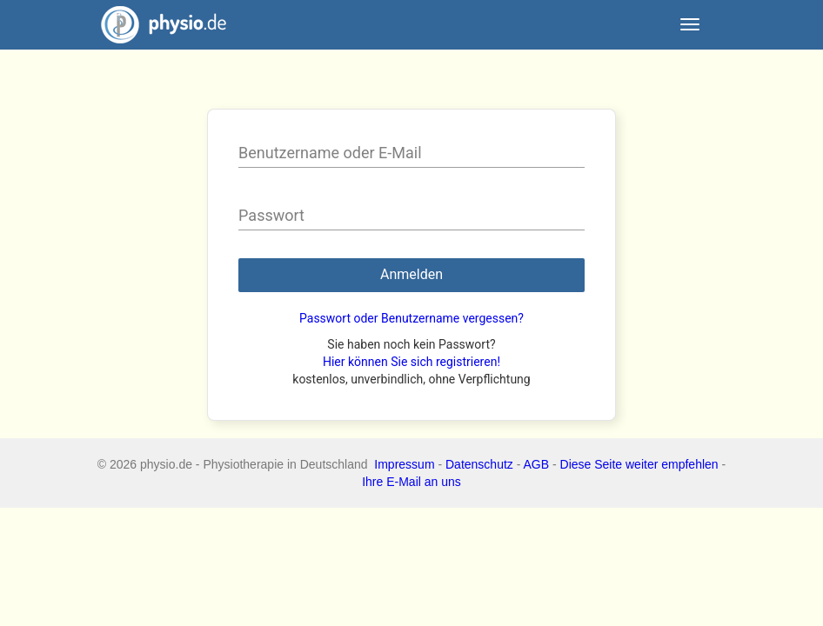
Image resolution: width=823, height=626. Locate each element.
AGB (537, 464)
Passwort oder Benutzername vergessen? (411, 318)
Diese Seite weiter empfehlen (639, 464)
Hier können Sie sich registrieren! (411, 362)
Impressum (404, 464)
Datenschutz (479, 464)
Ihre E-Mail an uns (411, 482)
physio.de (157, 24)
